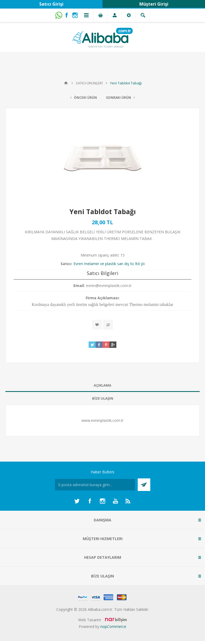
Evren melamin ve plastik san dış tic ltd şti (109, 263)
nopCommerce (113, 626)
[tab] (102, 385)
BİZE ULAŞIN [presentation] (102, 398)
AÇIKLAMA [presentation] (102, 385)
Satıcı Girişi (51, 4)
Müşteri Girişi (153, 4)
